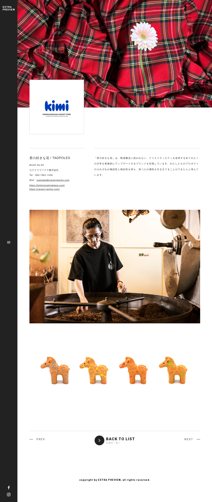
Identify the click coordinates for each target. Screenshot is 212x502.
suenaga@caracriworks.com (53, 180)
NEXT (188, 439)
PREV (40, 439)
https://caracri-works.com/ (44, 189)
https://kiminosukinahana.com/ (47, 185)
